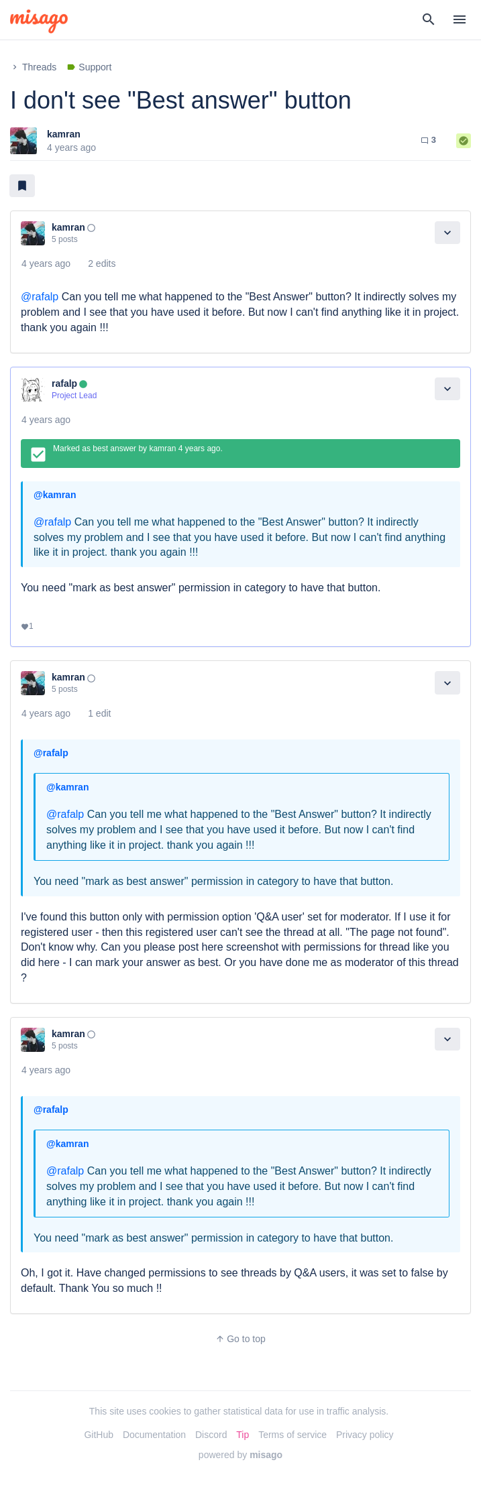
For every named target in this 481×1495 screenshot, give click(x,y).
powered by (240, 1454)
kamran (64, 134)
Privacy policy (365, 1434)
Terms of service (292, 1434)
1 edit (99, 713)
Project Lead (74, 395)
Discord (211, 1434)
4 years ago (45, 263)
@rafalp (39, 296)
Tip (242, 1434)
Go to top (240, 1338)
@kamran (55, 494)
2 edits (101, 263)
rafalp (64, 383)
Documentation (154, 1434)
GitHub (98, 1434)
